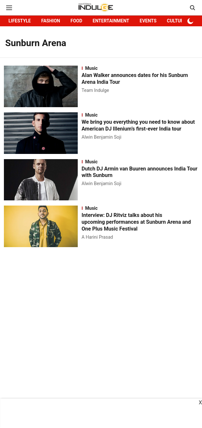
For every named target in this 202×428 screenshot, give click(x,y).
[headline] (140, 79)
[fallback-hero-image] (43, 86)
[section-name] (140, 68)
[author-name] (97, 90)
